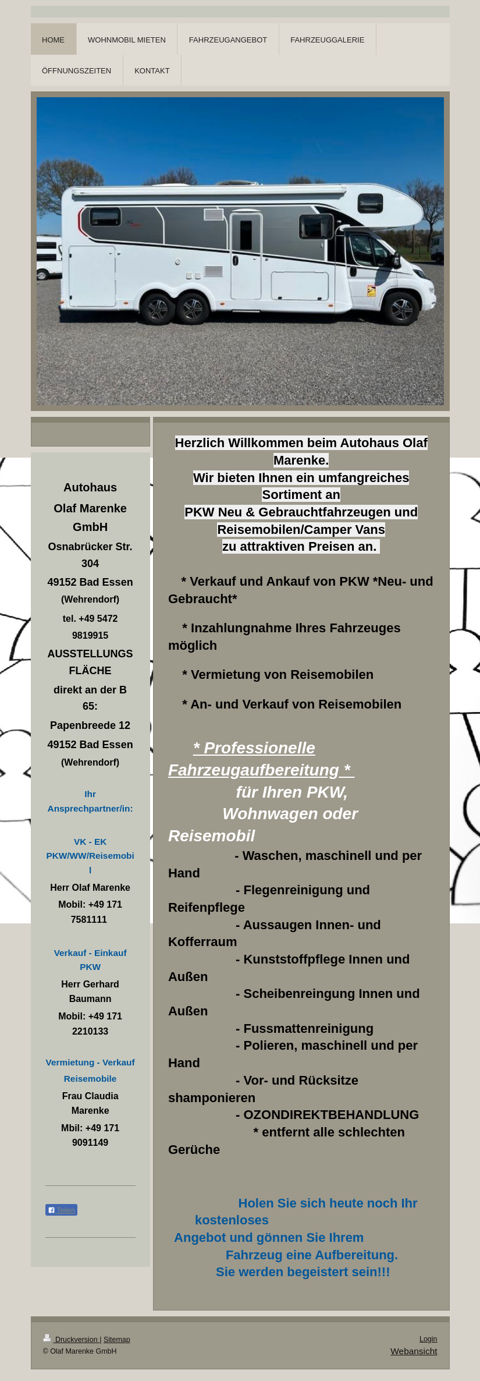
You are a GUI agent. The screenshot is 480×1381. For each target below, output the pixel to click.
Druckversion (71, 1340)
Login (428, 1339)
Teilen (61, 1210)
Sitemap (117, 1340)
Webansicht (413, 1351)
